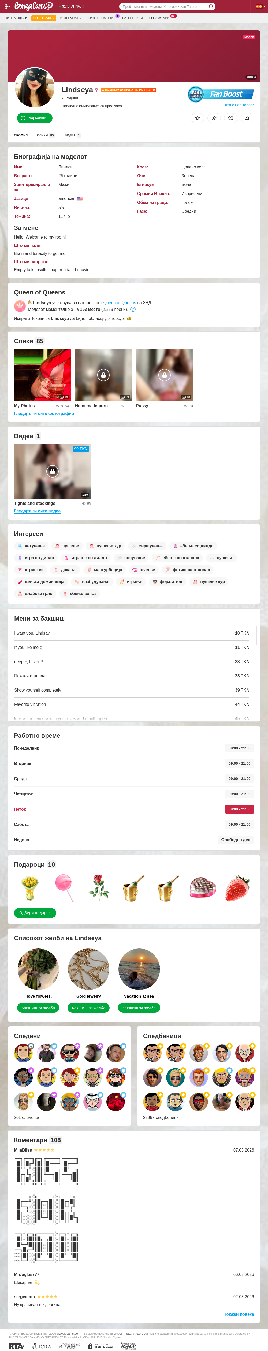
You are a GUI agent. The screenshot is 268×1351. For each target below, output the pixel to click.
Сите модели (16, 18)
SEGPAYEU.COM (137, 1333)
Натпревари (132, 18)
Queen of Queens (119, 302)
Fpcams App (160, 17)
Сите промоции (103, 17)
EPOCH (118, 1333)
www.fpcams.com (68, 1333)
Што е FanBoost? (239, 105)
